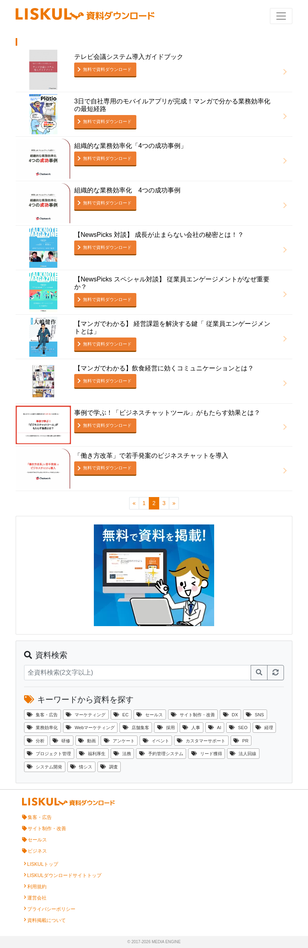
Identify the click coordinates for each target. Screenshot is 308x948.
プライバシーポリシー (51, 909)
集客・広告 (42, 714)
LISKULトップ (42, 864)
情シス (81, 766)
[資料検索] (137, 672)
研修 (61, 740)
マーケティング (85, 714)
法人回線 (243, 753)
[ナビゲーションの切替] (281, 16)
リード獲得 (206, 753)
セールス (149, 714)
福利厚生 (92, 753)
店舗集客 (136, 727)
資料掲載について (46, 920)
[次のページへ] (174, 503)
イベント (156, 740)
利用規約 (37, 886)
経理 (264, 727)
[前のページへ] (134, 503)
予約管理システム (161, 753)
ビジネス (37, 851)
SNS (255, 714)
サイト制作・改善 (193, 714)
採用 (166, 727)
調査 (109, 766)
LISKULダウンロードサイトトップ (64, 875)
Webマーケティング (90, 727)
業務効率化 (42, 727)
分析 (36, 740)
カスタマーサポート (201, 740)
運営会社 (37, 898)
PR (241, 740)
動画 (87, 740)
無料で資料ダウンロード (107, 69)
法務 (122, 753)
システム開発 (44, 766)
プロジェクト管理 (49, 753)
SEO (238, 727)
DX (230, 714)
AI (214, 727)
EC (121, 714)
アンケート (119, 740)
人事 (191, 727)
